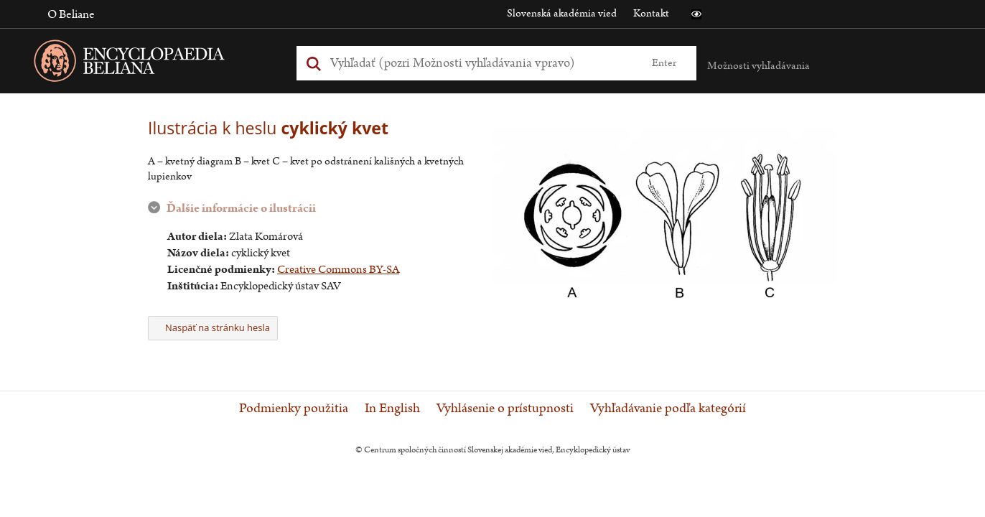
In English (392, 408)
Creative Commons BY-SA (338, 269)
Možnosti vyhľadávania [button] (758, 65)
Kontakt (651, 13)
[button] (696, 14)
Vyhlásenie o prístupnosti (505, 408)
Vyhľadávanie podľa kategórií (668, 408)
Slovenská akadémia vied (562, 13)
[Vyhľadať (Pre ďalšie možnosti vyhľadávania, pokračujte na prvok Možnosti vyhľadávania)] (480, 63)
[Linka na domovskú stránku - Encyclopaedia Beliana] (151, 63)
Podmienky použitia (293, 408)
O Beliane (71, 14)
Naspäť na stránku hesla (213, 327)
